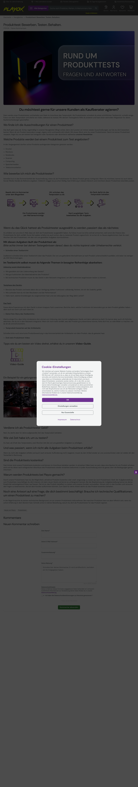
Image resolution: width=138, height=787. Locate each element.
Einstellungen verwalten (68, 406)
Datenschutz (75, 420)
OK (68, 400)
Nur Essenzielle (67, 412)
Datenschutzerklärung (50, 395)
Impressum (62, 420)
